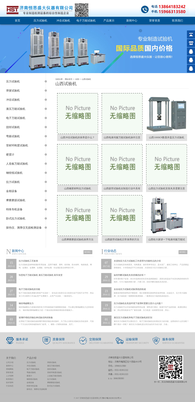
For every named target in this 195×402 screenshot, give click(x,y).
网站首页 (68, 79)
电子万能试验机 (86, 20)
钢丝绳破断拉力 (26, 303)
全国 (77, 79)
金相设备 (30, 382)
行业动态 (9, 386)
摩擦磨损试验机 (53, 382)
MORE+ (88, 252)
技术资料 (9, 382)
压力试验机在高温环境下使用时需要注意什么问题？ (138, 303)
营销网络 (9, 369)
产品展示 (108, 20)
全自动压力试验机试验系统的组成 (130, 289)
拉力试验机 (51, 379)
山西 (83, 79)
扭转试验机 (51, 369)
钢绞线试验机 (32, 379)
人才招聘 (9, 376)
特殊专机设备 (32, 386)
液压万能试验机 (53, 366)
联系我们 (177, 20)
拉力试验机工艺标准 (28, 261)
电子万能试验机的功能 (29, 289)
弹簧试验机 (51, 362)
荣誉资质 (154, 20)
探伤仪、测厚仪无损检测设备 (37, 389)
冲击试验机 (63, 20)
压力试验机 (40, 20)
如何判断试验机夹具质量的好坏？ (130, 275)
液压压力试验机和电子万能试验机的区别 (133, 317)
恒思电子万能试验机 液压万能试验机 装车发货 (40, 275)
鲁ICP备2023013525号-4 (111, 398)
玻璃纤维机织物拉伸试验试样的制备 (36, 317)
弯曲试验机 (31, 372)
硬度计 (29, 376)
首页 (17, 20)
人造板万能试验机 (54, 376)
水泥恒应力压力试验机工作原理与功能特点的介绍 (137, 261)
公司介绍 (9, 362)
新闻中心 (131, 20)
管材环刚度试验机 (54, 372)
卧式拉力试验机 (53, 386)
